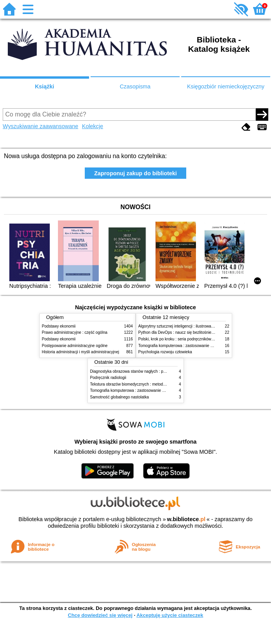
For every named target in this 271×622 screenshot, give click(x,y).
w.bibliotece (186, 519)
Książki (44, 86)
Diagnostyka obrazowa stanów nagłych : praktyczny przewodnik (145, 371)
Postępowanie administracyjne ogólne (75, 346)
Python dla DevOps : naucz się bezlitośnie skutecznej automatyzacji (197, 332)
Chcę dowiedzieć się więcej (100, 615)
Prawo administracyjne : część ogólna (75, 332)
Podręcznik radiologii (108, 377)
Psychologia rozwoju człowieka (165, 352)
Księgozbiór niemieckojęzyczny (225, 86)
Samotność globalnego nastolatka (119, 397)
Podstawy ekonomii (59, 326)
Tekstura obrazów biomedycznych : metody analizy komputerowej (147, 384)
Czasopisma (135, 86)
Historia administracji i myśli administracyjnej (80, 352)
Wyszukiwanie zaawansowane (40, 126)
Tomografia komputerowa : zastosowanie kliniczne (182, 346)
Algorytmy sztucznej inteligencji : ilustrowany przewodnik (187, 326)
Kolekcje (92, 126)
